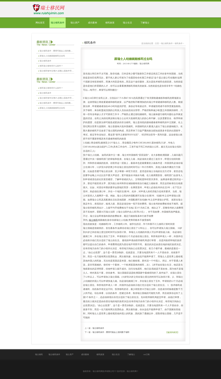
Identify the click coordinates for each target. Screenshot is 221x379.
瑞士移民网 (131, 371)
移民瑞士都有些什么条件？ (51, 66)
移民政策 (109, 22)
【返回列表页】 (172, 332)
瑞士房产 (75, 22)
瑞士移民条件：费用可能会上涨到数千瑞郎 (57, 51)
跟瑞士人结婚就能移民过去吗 (52, 56)
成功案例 (92, 22)
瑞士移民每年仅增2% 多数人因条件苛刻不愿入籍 (57, 71)
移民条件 (179, 43)
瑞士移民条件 (57, 22)
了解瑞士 (144, 22)
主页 (157, 43)
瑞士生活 (127, 22)
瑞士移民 (39, 354)
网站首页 (40, 22)
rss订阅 (146, 354)
